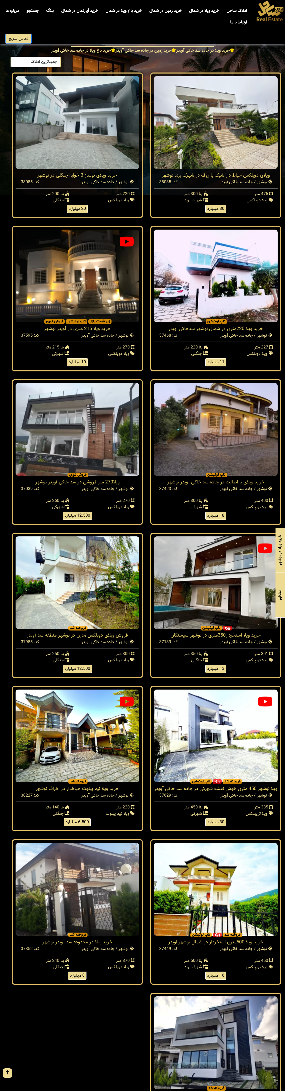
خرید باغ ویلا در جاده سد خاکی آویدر (81, 51)
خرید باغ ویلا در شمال (123, 11)
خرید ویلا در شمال (204, 11)
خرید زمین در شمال (165, 11)
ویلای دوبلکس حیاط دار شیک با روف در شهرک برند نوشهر (216, 175)
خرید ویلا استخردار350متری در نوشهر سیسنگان (216, 635)
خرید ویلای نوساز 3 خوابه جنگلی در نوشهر (77, 175)
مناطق (280, 595)
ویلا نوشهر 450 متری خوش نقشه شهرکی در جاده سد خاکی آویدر (215, 789)
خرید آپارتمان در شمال (79, 11)
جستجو (32, 11)
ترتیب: (67, 62)
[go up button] (7, 1073)
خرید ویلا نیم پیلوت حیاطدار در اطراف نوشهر (77, 789)
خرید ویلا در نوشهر (280, 550)
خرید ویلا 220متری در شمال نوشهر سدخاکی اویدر (215, 329)
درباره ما (12, 11)
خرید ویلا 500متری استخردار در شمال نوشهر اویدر (215, 942)
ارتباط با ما (238, 22)
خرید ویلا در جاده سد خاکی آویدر (203, 51)
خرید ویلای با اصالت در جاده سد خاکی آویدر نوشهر (215, 482)
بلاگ (50, 11)
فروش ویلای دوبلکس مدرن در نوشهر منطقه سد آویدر (77, 635)
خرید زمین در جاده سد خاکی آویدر (143, 51)
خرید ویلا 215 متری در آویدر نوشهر (77, 329)
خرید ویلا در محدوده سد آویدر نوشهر (77, 942)
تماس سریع (18, 38)
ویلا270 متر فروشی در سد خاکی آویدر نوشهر (77, 482)
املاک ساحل (236, 11)
